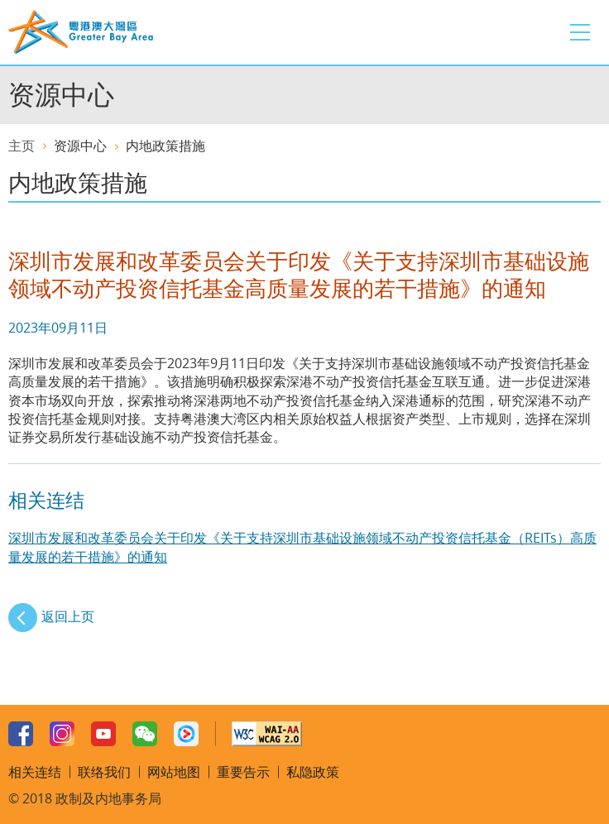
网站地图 (173, 772)
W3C (267, 733)
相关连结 (34, 772)
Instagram (62, 733)
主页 (21, 146)
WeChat (144, 733)
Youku (186, 733)
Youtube (103, 733)
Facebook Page (20, 733)
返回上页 (67, 616)
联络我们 (104, 772)
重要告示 (243, 772)
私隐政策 (312, 772)
